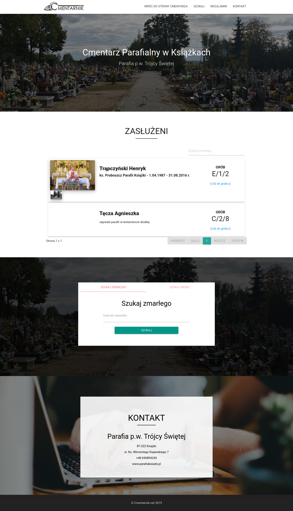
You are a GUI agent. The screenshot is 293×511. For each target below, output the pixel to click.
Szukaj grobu (180, 287)
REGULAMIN (218, 6)
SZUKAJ (199, 6)
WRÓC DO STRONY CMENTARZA (166, 6)
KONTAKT (239, 6)
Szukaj (146, 330)
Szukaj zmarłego (113, 287)
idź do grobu (220, 183)
